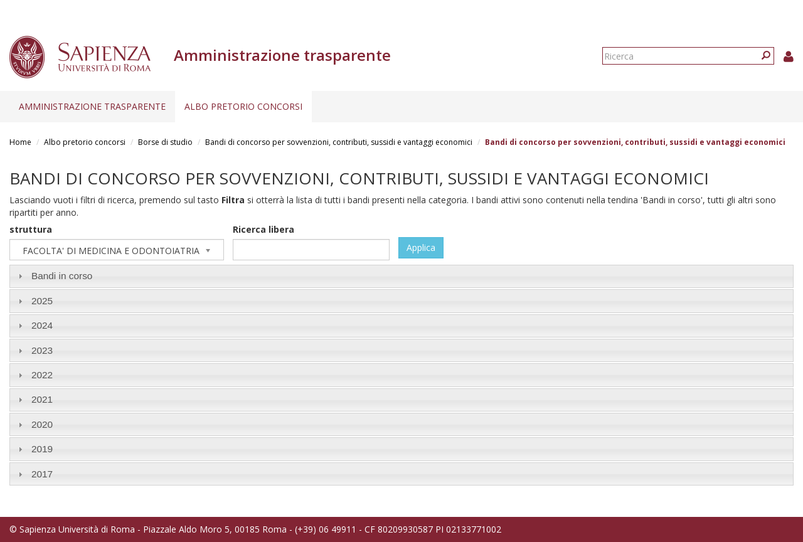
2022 (42, 374)
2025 (42, 300)
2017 (42, 474)
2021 (42, 399)
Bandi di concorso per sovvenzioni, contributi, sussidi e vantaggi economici (338, 142)
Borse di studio (165, 142)
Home (20, 142)
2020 (42, 424)
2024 (42, 325)
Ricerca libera (263, 229)
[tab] (401, 276)
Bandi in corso (62, 275)
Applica (421, 247)
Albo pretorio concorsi (243, 106)
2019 (42, 449)
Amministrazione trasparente (92, 106)
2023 (42, 350)
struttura (30, 229)
